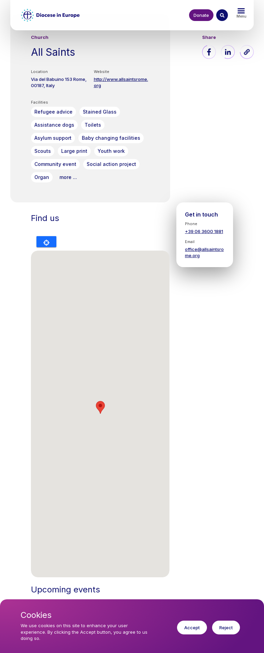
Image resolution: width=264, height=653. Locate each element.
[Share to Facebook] (209, 52)
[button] (247, 52)
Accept (192, 627)
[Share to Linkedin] (228, 52)
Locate (46, 241)
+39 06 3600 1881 (204, 231)
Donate (201, 15)
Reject (226, 627)
